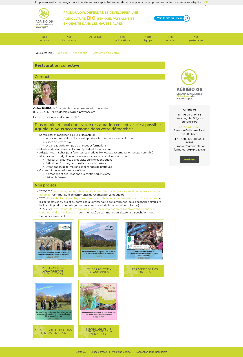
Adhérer (189, 159)
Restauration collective (105, 52)
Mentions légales (121, 352)
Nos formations (69, 38)
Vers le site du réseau (172, 18)
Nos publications (122, 38)
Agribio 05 (62, 52)
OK (206, 2)
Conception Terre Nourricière (151, 352)
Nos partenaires (196, 38)
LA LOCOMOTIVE (189, 126)
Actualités (95, 36)
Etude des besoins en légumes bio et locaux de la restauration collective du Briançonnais (102, 198)
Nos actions (44, 38)
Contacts (81, 352)
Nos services (171, 38)
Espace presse (99, 352)
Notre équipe (148, 38)
